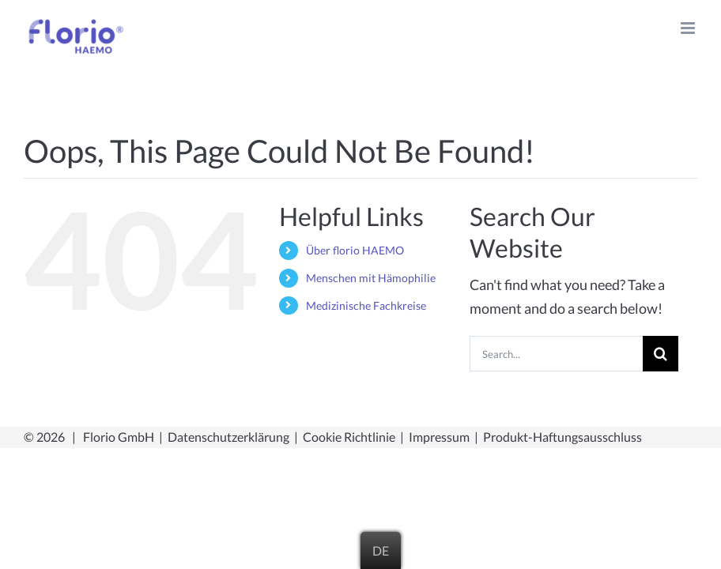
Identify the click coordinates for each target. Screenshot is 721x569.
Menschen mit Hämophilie (371, 277)
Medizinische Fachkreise (366, 305)
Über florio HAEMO (355, 250)
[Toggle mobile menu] (689, 28)
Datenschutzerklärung (228, 436)
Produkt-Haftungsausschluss (562, 436)
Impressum (439, 436)
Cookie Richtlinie (349, 436)
